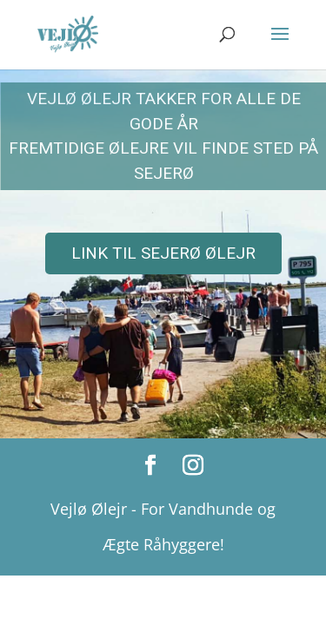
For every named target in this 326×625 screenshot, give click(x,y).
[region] (163, 253)
